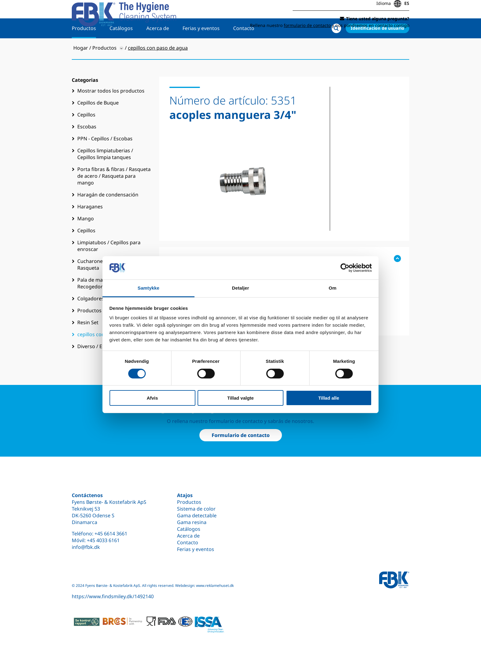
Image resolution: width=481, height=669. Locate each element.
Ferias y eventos (201, 48)
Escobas (86, 146)
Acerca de (157, 48)
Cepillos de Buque (98, 122)
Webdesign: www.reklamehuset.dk (204, 585)
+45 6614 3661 (110, 533)
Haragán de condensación (107, 214)
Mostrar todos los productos (110, 110)
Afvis (152, 398)
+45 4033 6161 (103, 540)
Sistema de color (196, 508)
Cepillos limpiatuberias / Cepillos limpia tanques (105, 174)
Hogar (80, 67)
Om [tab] (332, 288)
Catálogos (121, 48)
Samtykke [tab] (149, 288)
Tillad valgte (240, 398)
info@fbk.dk (86, 547)
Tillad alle (328, 398)
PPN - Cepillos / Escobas (105, 158)
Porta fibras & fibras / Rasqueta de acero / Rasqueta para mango (114, 196)
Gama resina (191, 522)
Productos (84, 48)
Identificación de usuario (377, 48)
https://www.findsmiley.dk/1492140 (113, 596)
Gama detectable (197, 515)
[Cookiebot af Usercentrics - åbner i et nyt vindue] (345, 267)
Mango (85, 238)
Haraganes (90, 226)
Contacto (243, 48)
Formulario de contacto (241, 435)
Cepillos (86, 134)
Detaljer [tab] (240, 288)
